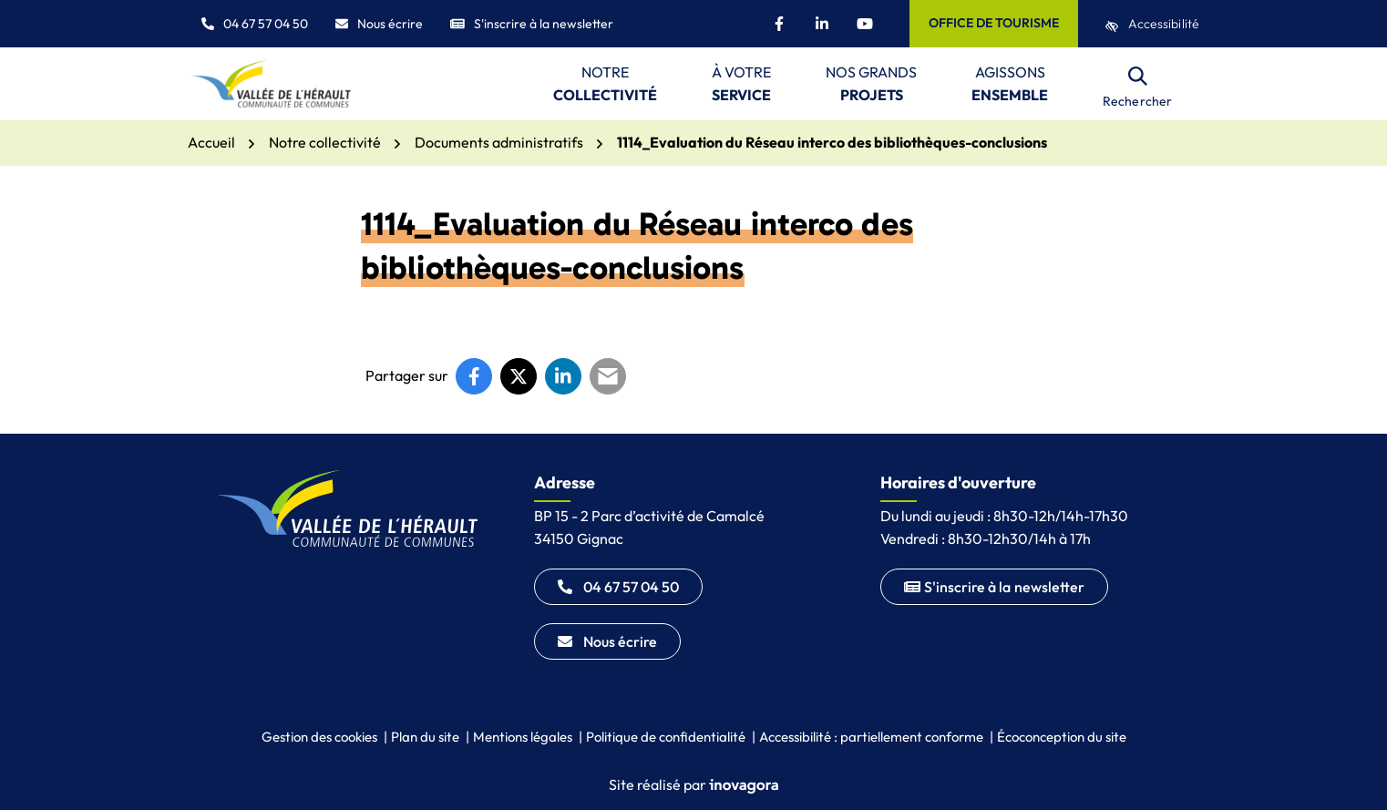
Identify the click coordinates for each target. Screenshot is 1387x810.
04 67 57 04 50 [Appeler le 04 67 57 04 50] (618, 587)
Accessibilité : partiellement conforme (871, 736)
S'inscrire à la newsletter (531, 23)
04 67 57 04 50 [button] (254, 23)
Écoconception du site (1061, 736)
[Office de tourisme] (993, 23)
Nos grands (871, 85)
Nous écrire (379, 23)
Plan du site (425, 736)
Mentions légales (522, 736)
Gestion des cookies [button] (319, 736)
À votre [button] (741, 85)
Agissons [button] (1009, 85)
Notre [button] (605, 85)
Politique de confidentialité (665, 736)
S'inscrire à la (994, 587)
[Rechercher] (1137, 83)
